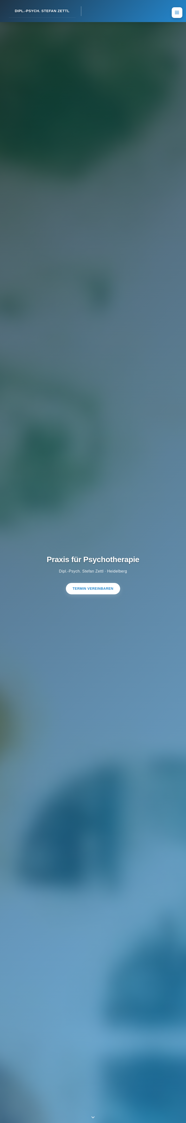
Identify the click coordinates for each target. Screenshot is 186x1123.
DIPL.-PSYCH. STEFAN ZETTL (42, 11)
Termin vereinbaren (93, 588)
